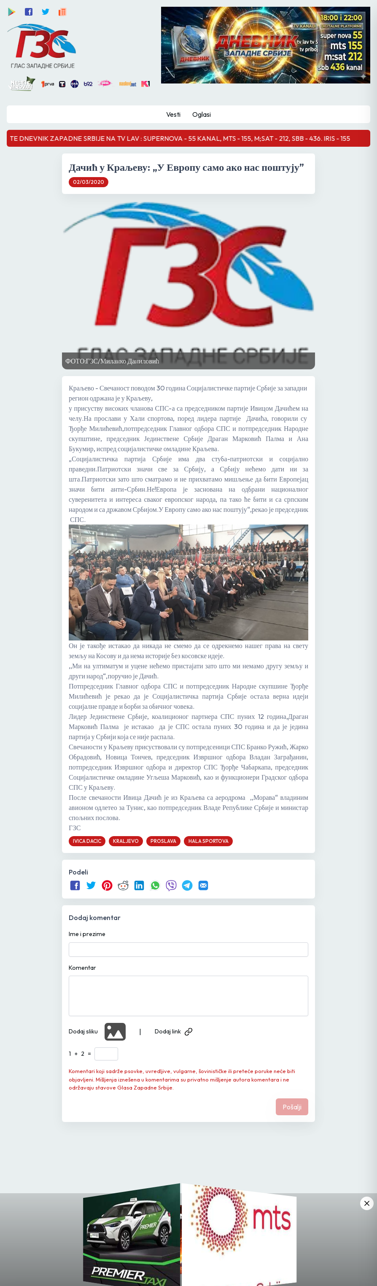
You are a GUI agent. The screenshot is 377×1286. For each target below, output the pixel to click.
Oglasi (201, 114)
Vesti (173, 114)
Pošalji (292, 1107)
